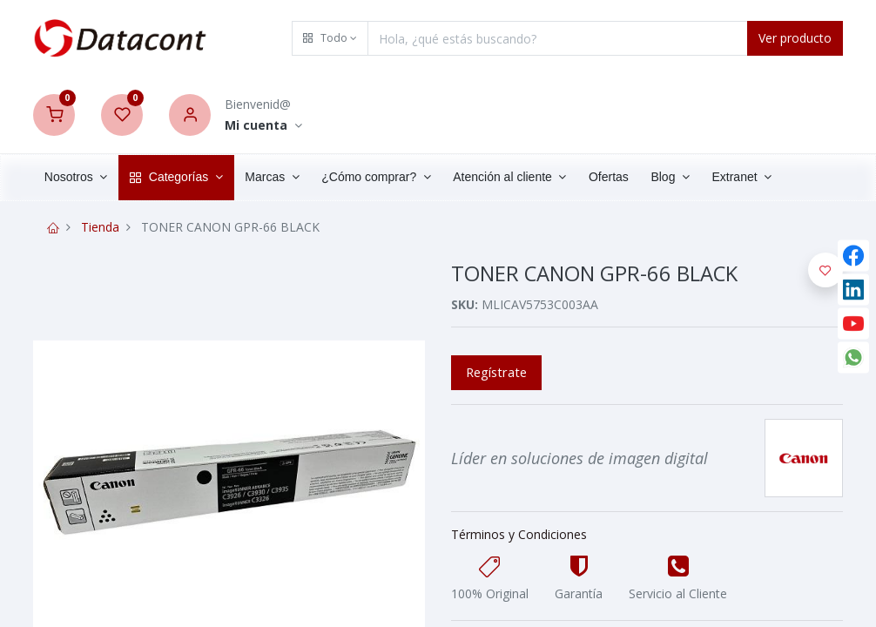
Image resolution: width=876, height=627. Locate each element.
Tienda (100, 227)
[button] (330, 38)
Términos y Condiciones (519, 534)
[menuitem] (608, 177)
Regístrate (496, 372)
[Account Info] (263, 126)
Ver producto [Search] (795, 38)
